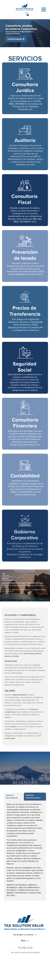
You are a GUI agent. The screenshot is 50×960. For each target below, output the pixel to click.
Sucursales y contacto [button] (25, 934)
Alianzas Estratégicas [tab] (12, 796)
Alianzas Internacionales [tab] (33, 796)
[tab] (25, 934)
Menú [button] (25, 940)
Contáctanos (16, 39)
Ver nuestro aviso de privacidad (25, 952)
